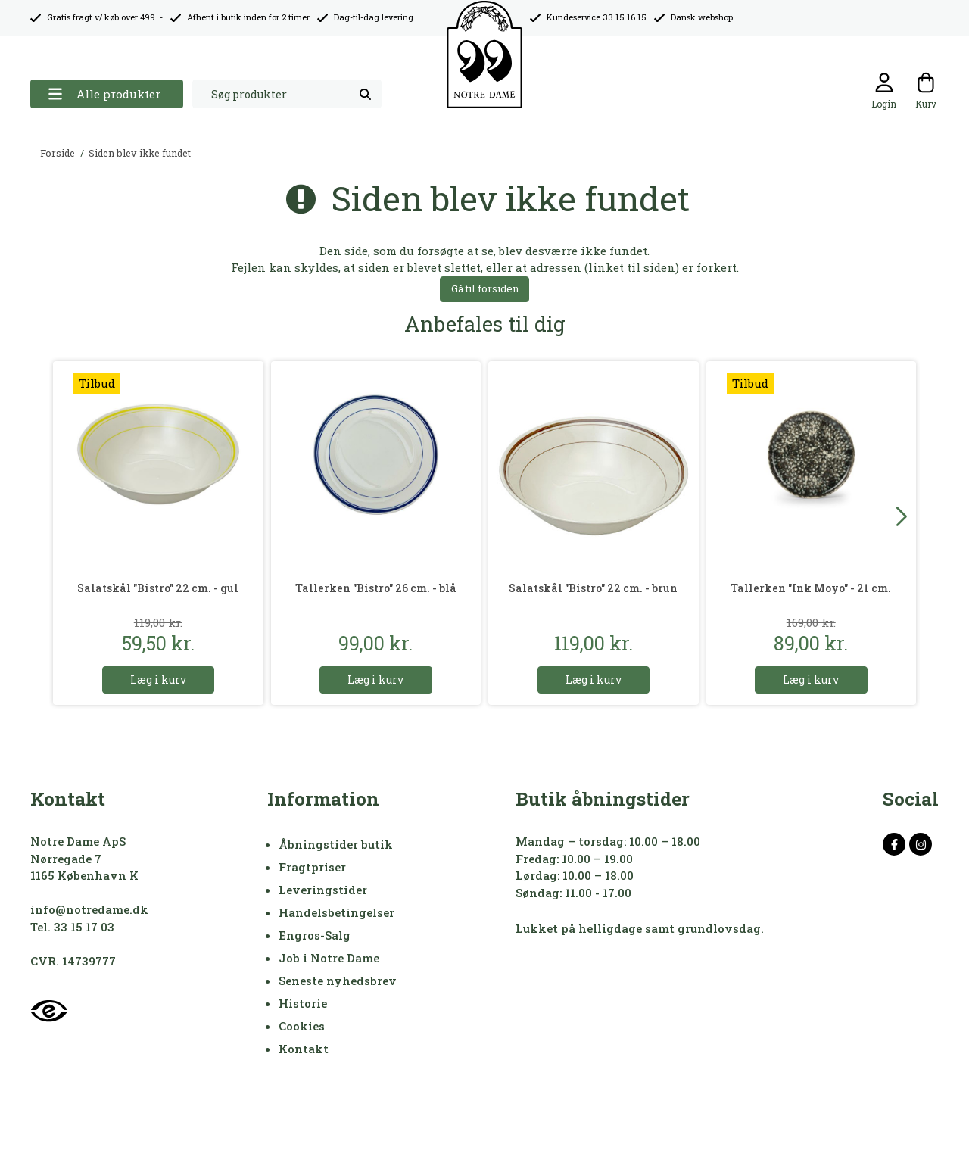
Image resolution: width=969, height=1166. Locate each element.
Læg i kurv (158, 679)
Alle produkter (104, 94)
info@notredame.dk (89, 909)
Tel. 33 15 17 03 (72, 926)
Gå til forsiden (485, 288)
